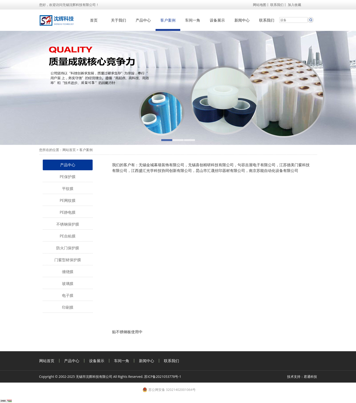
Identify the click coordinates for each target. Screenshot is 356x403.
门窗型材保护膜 (67, 259)
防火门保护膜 (67, 248)
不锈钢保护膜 (67, 224)
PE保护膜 (68, 176)
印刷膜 (67, 307)
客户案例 (168, 20)
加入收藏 (294, 4)
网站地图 (259, 4)
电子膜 (67, 295)
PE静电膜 (68, 212)
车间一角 (192, 20)
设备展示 (217, 20)
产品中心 (143, 20)
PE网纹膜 (68, 200)
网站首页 (69, 149)
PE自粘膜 (68, 236)
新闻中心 (242, 20)
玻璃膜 (67, 283)
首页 (94, 20)
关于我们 (118, 20)
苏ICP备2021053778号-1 (162, 376)
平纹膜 (67, 188)
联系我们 (277, 4)
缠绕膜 (67, 271)
